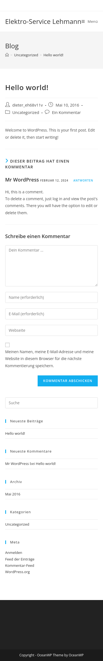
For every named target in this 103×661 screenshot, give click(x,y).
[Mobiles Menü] (90, 21)
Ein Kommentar (66, 112)
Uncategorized (25, 112)
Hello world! (53, 54)
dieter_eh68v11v (27, 105)
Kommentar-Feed (19, 565)
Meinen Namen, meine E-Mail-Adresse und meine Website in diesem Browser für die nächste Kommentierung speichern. (49, 358)
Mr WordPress (22, 179)
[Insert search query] (51, 402)
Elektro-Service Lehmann (43, 21)
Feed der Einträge (20, 559)
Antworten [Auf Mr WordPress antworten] (83, 180)
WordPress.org (17, 571)
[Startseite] (7, 54)
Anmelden (13, 552)
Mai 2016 (12, 494)
